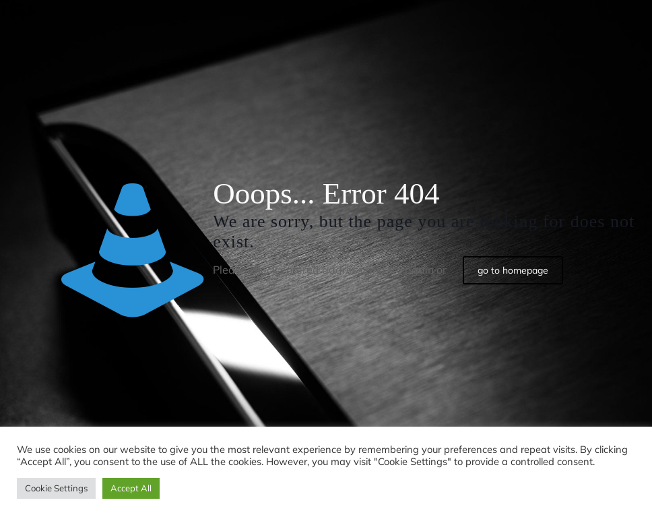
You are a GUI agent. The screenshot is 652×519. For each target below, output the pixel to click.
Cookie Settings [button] (56, 488)
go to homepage (513, 270)
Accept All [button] (131, 488)
